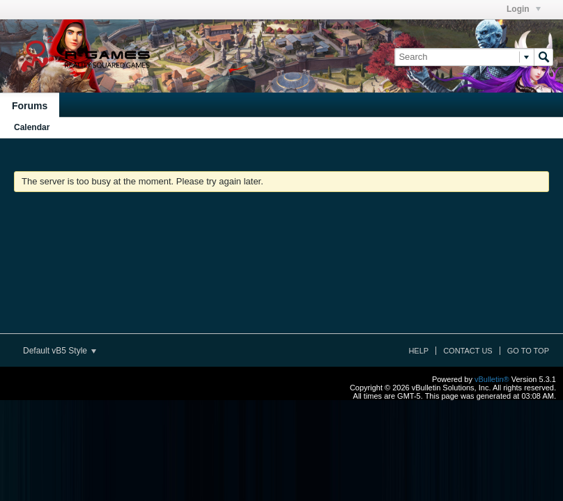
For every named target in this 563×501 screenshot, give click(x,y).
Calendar (31, 127)
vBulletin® (492, 379)
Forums (29, 105)
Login (524, 9)
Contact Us (468, 351)
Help (418, 351)
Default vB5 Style (59, 351)
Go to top (528, 351)
